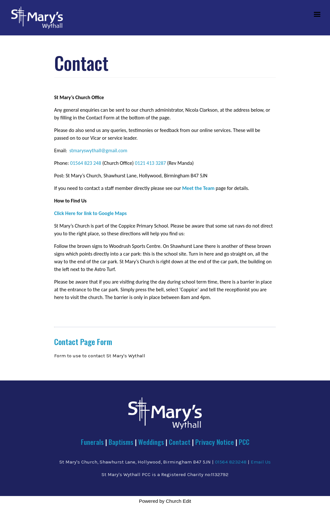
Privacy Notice (214, 442)
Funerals (92, 442)
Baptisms (121, 442)
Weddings (151, 442)
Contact (180, 442)
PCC (244, 442)
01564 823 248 (85, 163)
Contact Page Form (83, 341)
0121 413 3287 (150, 163)
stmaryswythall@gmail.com (98, 150)
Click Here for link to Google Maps (90, 213)
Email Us (261, 462)
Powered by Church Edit (165, 501)
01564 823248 (231, 462)
